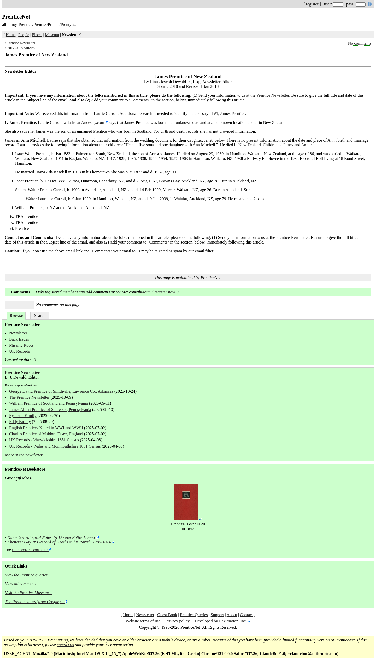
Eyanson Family (22, 415)
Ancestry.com (93, 122)
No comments (359, 43)
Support (217, 614)
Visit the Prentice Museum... (28, 593)
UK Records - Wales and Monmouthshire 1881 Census (55, 446)
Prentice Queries (194, 614)
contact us (65, 645)
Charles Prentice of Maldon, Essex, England (46, 434)
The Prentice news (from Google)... (34, 601)
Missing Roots (21, 345)
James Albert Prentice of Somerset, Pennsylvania (50, 409)
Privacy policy (177, 621)
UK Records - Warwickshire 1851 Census (44, 440)
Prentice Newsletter (21, 43)
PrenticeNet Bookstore (30, 550)
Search (39, 315)
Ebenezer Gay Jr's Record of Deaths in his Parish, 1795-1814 (59, 542)
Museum (52, 34)
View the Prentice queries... (28, 575)
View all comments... (22, 584)
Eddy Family (20, 421)
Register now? (165, 292)
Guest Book (167, 614)
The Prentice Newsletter (29, 397)
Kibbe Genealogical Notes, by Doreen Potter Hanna (51, 537)
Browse (16, 315)
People (23, 34)
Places (37, 34)
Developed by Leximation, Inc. (221, 621)
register (312, 4)
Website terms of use (143, 621)
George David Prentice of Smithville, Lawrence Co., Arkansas (61, 391)
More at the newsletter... (25, 455)
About (232, 614)
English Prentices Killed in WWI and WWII (46, 428)
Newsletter (18, 333)
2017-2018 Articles (21, 48)
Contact (246, 614)
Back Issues (19, 339)
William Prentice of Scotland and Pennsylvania (48, 403)
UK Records (19, 351)
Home (10, 34)
